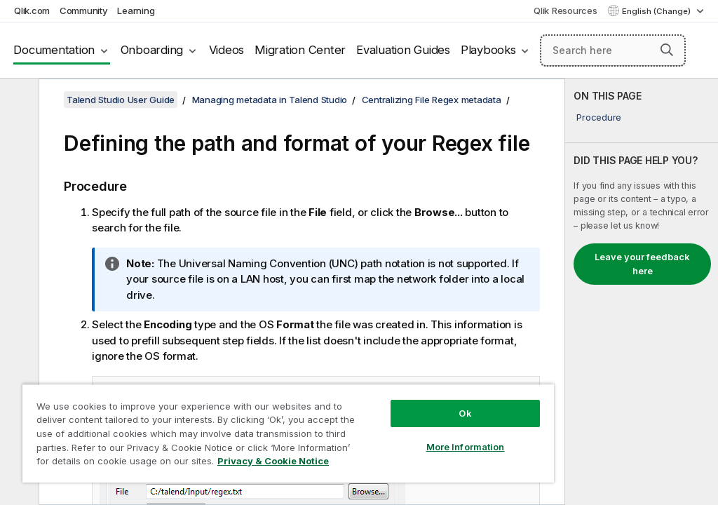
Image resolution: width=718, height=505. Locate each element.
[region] (288, 433)
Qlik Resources (565, 10)
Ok (465, 413)
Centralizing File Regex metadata (431, 99)
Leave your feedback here (642, 263)
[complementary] (641, 292)
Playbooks (488, 50)
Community (84, 10)
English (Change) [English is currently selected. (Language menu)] (657, 11)
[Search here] (612, 50)
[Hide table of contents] (17, 100)
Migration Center (300, 50)
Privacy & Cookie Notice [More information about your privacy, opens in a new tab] (273, 460)
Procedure (598, 117)
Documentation (54, 50)
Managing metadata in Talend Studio (270, 99)
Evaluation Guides (403, 50)
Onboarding (152, 50)
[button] (666, 50)
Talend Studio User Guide (121, 99)
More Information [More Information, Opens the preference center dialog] (465, 446)
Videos (227, 50)
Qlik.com (32, 10)
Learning (135, 10)
